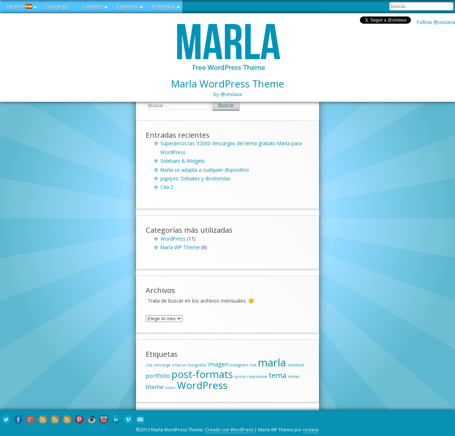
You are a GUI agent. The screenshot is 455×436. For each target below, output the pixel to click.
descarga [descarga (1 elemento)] (162, 365)
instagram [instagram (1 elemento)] (239, 365)
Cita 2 (166, 187)
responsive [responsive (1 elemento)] (257, 376)
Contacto (92, 6)
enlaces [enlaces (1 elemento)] (179, 365)
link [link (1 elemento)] (253, 365)
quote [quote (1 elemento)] (240, 376)
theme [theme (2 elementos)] (155, 387)
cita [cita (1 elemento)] (149, 365)
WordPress (173, 238)
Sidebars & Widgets (182, 160)
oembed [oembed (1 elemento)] (295, 365)
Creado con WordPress (229, 430)
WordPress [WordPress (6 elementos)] (202, 385)
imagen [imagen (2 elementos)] (218, 364)
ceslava (310, 430)
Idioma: (19, 6)
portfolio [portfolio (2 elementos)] (158, 376)
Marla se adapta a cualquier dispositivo (204, 169)
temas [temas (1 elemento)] (293, 376)
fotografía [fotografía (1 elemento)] (197, 365)
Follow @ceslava (436, 22)
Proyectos (164, 6)
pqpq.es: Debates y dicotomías (195, 178)
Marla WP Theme (180, 247)
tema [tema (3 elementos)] (277, 375)
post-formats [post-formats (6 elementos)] (202, 374)
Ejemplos (127, 6)
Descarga (57, 6)
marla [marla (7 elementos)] (272, 362)
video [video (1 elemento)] (170, 387)
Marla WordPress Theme (227, 88)
